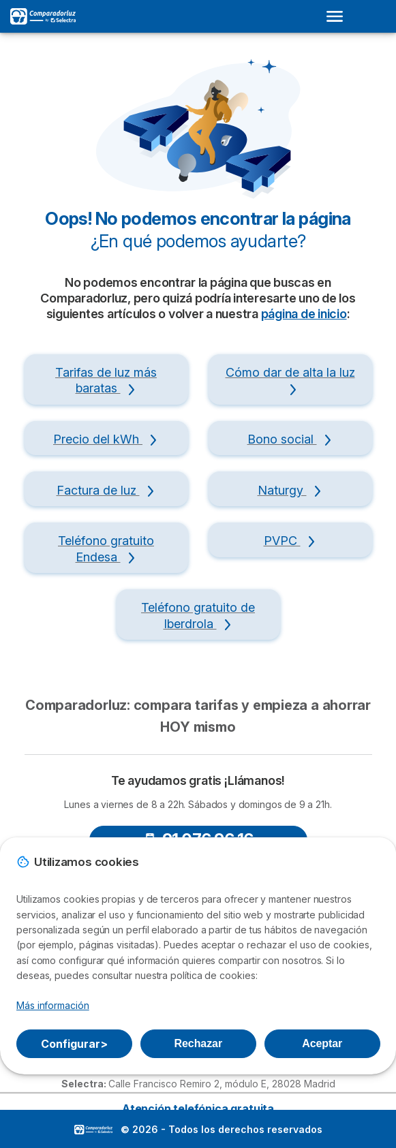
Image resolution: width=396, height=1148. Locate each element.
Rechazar (198, 1043)
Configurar (74, 1044)
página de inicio (304, 314)
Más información (52, 1005)
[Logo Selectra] (43, 16)
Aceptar (322, 1043)
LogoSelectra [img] (93, 1129)
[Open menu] (338, 16)
